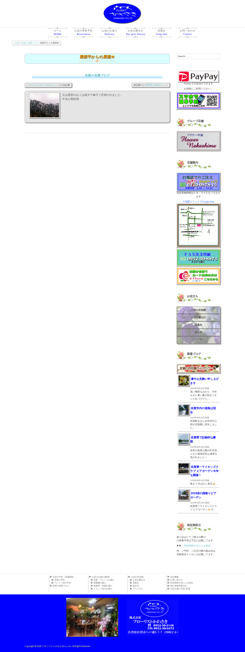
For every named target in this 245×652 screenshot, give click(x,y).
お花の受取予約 (83, 33)
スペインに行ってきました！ (43, 85)
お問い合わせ (187, 33)
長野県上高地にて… (155, 85)
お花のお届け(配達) (101, 577)
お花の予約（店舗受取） (64, 577)
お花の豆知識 (198, 310)
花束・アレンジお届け (104, 579)
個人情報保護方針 (178, 585)
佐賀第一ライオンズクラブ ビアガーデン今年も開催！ (204, 471)
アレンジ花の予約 (62, 582)
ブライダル (198, 339)
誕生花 (198, 332)
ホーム (57, 33)
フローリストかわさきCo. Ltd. (56, 646)
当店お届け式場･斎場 (180, 588)
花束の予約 (59, 579)
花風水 (161, 33)
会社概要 (174, 577)
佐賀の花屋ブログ (97, 75)
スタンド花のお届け (103, 588)
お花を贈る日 (135, 33)
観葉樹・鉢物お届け (103, 585)
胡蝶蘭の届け (100, 582)
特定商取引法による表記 (197, 545)
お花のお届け (109, 33)
